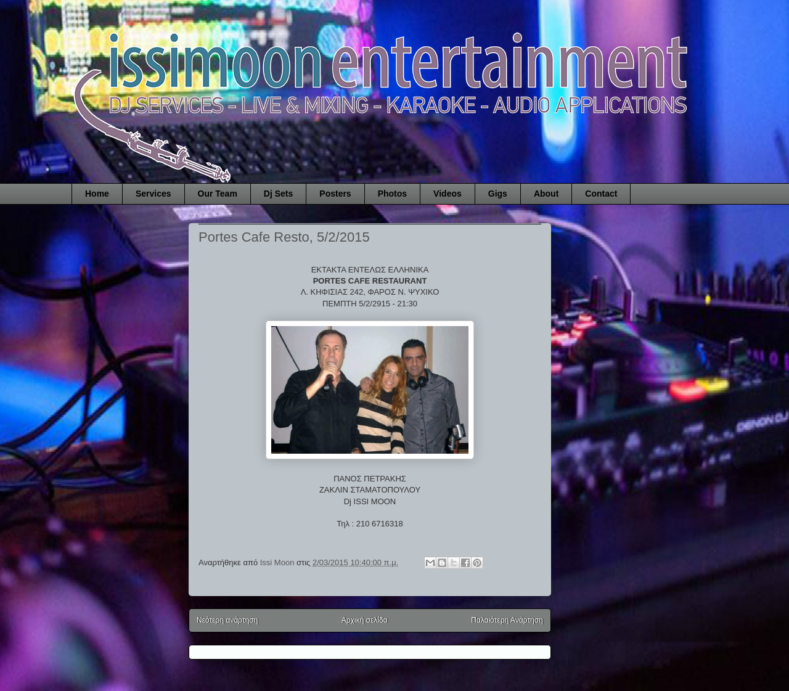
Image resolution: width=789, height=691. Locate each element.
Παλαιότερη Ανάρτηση (507, 620)
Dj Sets (278, 193)
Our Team (217, 193)
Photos (392, 193)
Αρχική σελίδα (364, 620)
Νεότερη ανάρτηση (227, 620)
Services (153, 193)
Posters (335, 193)
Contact (601, 193)
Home (97, 193)
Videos (447, 193)
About (546, 193)
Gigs (497, 193)
